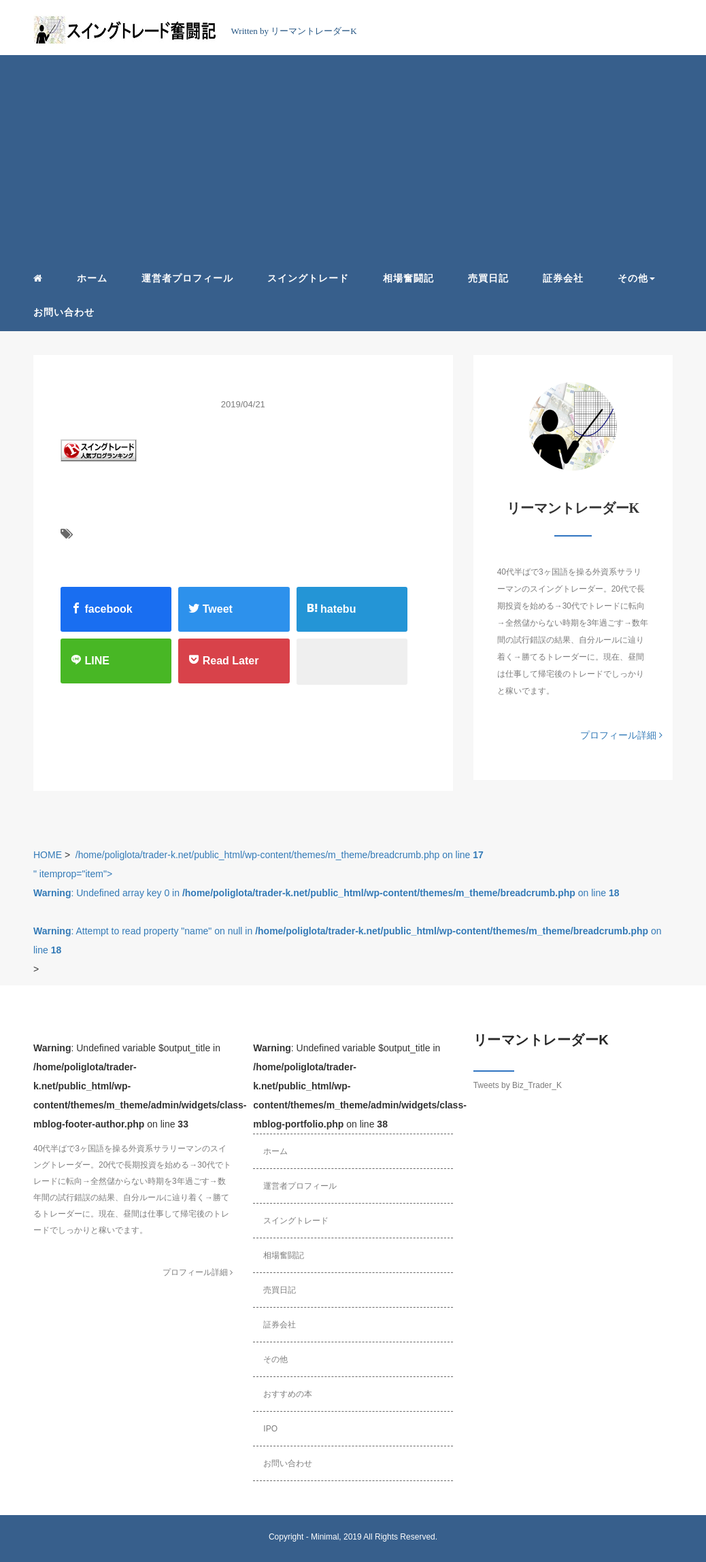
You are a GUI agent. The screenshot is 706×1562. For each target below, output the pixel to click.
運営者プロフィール (187, 278)
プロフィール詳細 (621, 735)
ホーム (92, 278)
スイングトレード (308, 278)
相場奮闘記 (408, 278)
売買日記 (488, 278)
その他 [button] (636, 278)
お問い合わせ (64, 312)
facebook (102, 608)
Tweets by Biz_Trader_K (517, 1085)
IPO (270, 1428)
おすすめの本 (287, 1394)
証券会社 (563, 278)
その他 (275, 1359)
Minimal (325, 1537)
